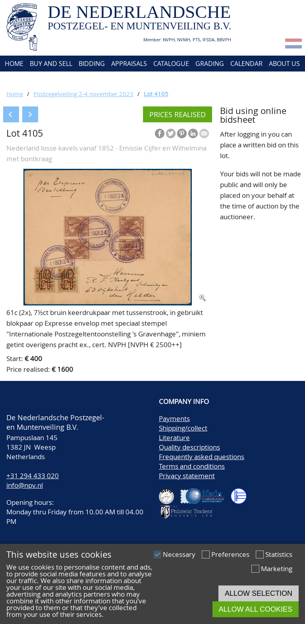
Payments (174, 418)
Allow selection (258, 593)
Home (13, 63)
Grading (209, 63)
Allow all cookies (255, 609)
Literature (174, 437)
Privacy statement (187, 475)
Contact (17, 79)
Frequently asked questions (201, 456)
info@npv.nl (24, 485)
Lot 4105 (156, 94)
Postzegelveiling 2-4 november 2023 (83, 94)
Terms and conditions (192, 466)
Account (53, 79)
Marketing (276, 568)
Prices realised (177, 114)
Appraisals (129, 63)
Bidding (92, 63)
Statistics (278, 554)
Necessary (179, 554)
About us (284, 63)
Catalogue (171, 63)
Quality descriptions (189, 447)
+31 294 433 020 (32, 475)
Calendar (246, 63)
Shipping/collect (183, 428)
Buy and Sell (51, 63)
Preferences (230, 554)
